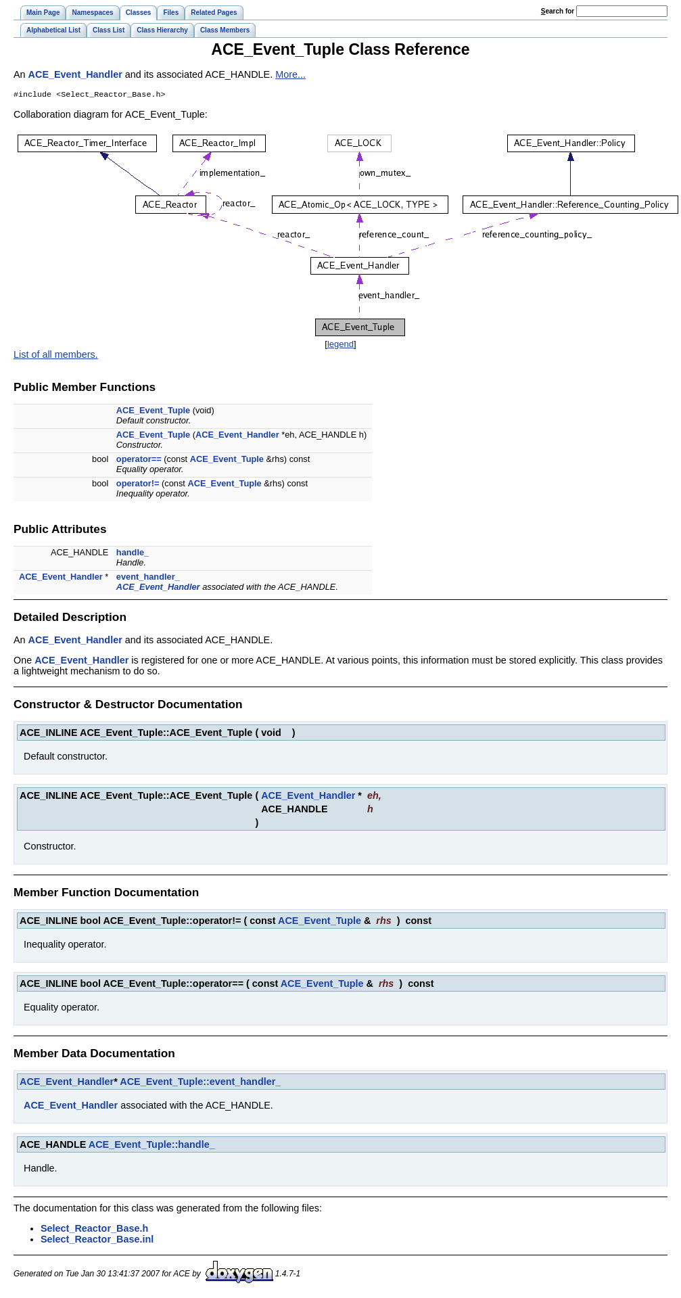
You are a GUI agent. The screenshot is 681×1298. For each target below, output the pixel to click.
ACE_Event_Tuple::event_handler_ (200, 1082)
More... (290, 74)
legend (340, 345)
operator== (139, 460)
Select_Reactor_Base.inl (97, 1240)
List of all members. (56, 355)
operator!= (138, 485)
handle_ (132, 554)
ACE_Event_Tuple (153, 412)
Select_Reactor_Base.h (94, 1229)
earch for (557, 11)
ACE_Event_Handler (75, 74)
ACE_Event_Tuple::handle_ (152, 1145)
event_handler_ (148, 578)
